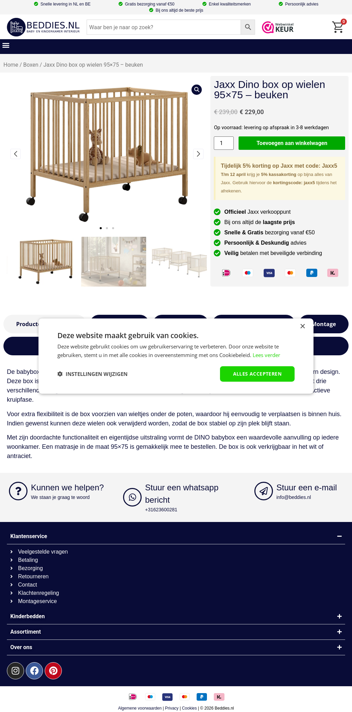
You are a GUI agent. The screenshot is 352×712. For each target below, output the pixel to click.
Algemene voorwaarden (140, 708)
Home (10, 65)
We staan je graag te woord (60, 497)
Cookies (189, 708)
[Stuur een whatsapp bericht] (132, 497)
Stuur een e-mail (306, 487)
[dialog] (176, 356)
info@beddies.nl (293, 497)
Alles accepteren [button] (257, 373)
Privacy (171, 708)
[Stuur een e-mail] (263, 491)
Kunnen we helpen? (67, 487)
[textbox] (176, 414)
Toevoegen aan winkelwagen (291, 143)
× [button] (302, 326)
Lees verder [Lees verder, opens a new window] (266, 355)
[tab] (324, 324)
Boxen (30, 65)
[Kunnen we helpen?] (18, 491)
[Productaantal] (224, 143)
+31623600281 (161, 509)
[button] (5, 45)
